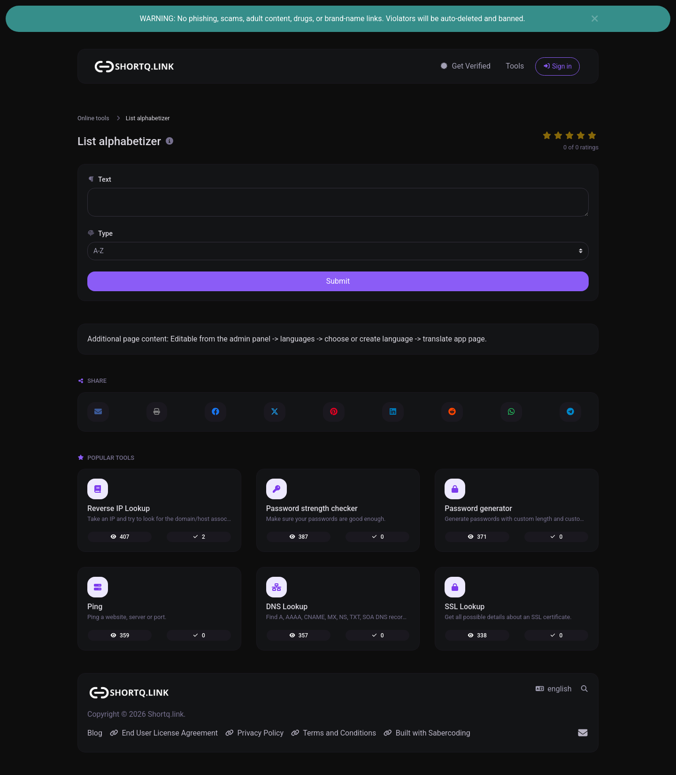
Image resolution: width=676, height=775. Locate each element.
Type (100, 234)
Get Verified (465, 66)
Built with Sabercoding (427, 732)
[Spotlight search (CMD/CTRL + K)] (584, 689)
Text (99, 180)
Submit (338, 281)
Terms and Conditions (333, 732)
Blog (94, 732)
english (554, 688)
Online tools (93, 118)
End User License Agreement (164, 732)
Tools (515, 66)
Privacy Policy (254, 732)
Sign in (557, 66)
